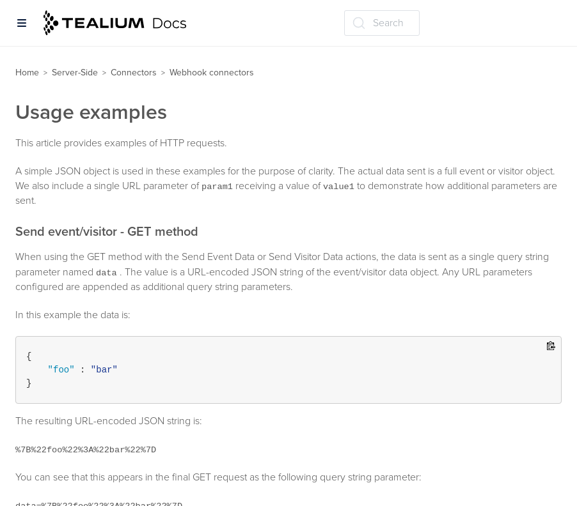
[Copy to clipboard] (551, 347)
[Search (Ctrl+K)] (382, 23)
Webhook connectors (212, 72)
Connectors (134, 72)
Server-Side (75, 72)
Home (27, 72)
